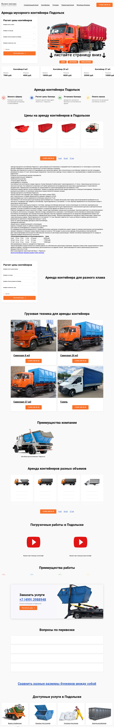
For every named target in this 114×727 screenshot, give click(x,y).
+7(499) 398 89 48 (104, 5)
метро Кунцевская (17, 252)
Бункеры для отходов (43, 723)
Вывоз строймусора (15, 723)
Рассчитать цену (27, 608)
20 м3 (66, 158)
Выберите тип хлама (8, 275)
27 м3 (72, 158)
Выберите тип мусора (8, 30)
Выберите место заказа (8, 24)
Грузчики (56, 5)
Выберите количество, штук (9, 43)
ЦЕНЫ (63, 62)
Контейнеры (45, 5)
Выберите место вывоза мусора (10, 269)
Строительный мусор (31, 5)
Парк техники (39, 252)
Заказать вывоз (29, 252)
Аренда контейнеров (99, 723)
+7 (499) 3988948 (32, 599)
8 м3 (60, 158)
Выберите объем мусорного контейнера (12, 36)
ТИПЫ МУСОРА (86, 62)
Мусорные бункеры (83, 5)
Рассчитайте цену (18, 53)
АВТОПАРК (73, 62)
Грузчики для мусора (71, 723)
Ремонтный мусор (67, 5)
